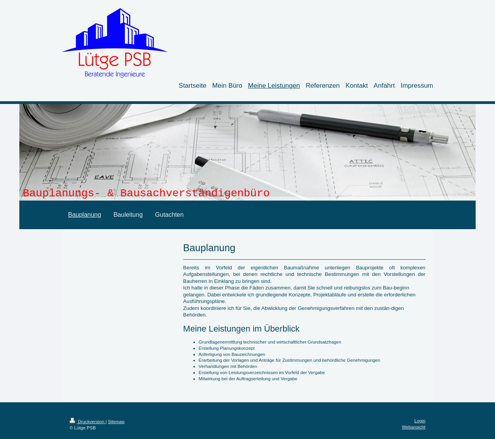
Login (419, 420)
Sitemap (116, 421)
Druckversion (88, 421)
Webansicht (413, 426)
